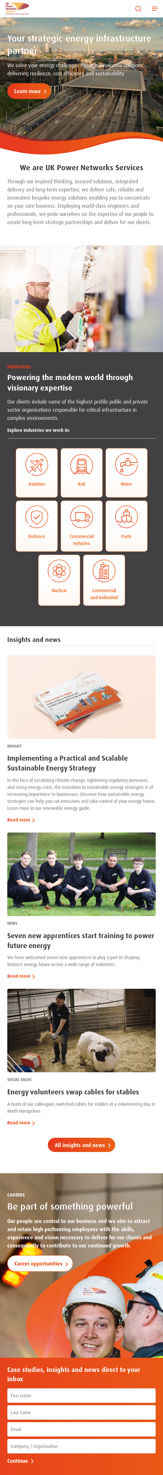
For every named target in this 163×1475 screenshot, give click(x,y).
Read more (18, 820)
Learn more (27, 91)
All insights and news (80, 1145)
